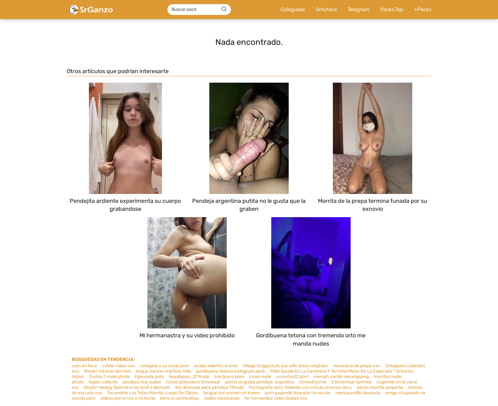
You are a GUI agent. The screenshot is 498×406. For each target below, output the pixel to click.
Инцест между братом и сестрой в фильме (127, 387)
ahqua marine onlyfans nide (163, 371)
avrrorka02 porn (292, 376)
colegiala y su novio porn (164, 365)
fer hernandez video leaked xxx (276, 398)
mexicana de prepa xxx (356, 365)
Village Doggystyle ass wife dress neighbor (285, 365)
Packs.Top (391, 9)
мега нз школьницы (179, 398)
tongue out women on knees (231, 393)
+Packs (422, 9)
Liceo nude (260, 376)
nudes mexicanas (221, 398)
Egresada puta (149, 376)
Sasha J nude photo (109, 376)
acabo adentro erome (216, 365)
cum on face (84, 365)
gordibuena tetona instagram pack (230, 371)
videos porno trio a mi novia (127, 398)
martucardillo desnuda (357, 393)
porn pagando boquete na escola (298, 393)
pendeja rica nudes (142, 382)
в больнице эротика (352, 382)
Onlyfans (326, 9)
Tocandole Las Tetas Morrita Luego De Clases (152, 393)
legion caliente (103, 382)
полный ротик (312, 382)
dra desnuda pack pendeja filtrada (209, 387)
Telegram (358, 9)
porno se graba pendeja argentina (259, 382)
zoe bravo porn (229, 376)
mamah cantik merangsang (341, 376)
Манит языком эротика (107, 371)
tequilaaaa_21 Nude (189, 376)
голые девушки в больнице (193, 382)
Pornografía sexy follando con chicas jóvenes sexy (300, 387)
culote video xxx (118, 365)
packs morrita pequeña (380, 387)
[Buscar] (224, 9)
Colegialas (292, 9)
